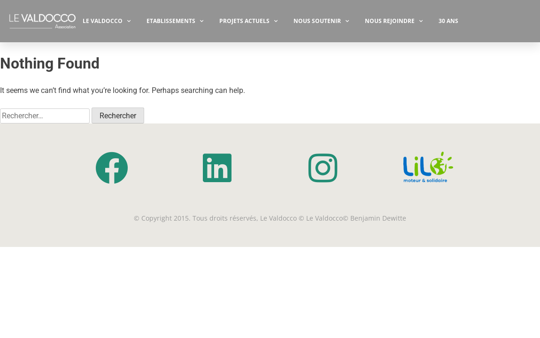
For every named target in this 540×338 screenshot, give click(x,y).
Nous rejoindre (394, 21)
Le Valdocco (107, 21)
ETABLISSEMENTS (175, 21)
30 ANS (448, 21)
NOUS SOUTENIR (321, 21)
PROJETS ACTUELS (248, 21)
